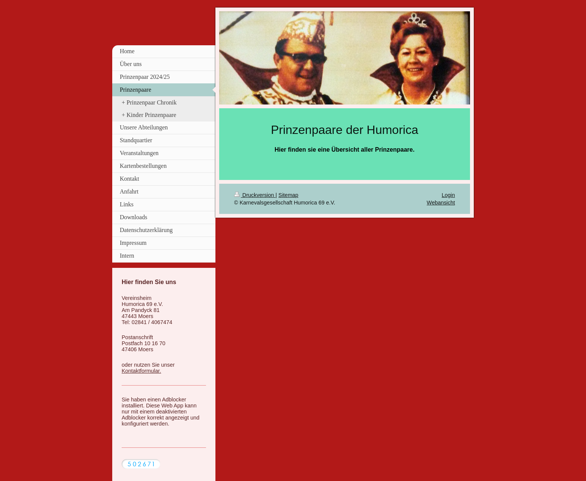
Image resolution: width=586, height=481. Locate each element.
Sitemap (288, 195)
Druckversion (255, 195)
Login (448, 195)
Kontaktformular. (141, 371)
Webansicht (441, 203)
